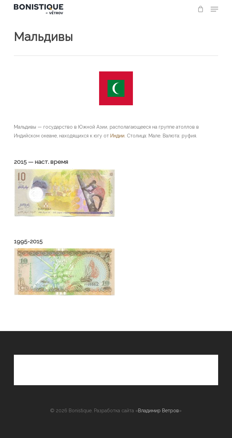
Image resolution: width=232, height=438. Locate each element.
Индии (117, 135)
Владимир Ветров (158, 410)
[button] (214, 9)
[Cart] (200, 9)
